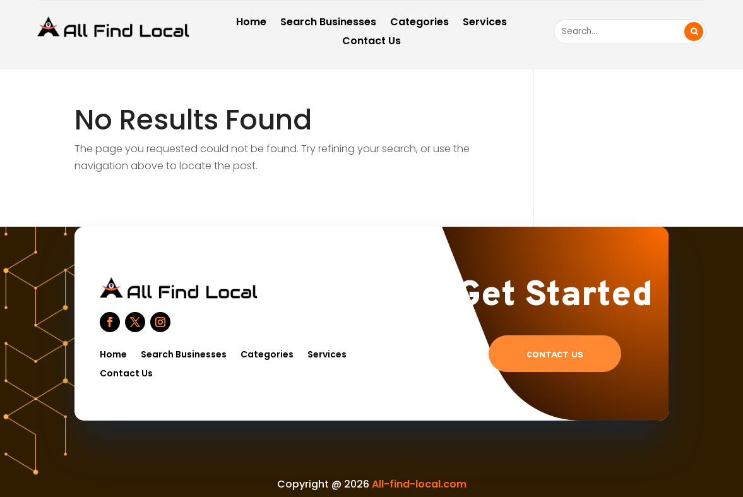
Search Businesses (328, 23)
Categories (419, 23)
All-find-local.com (419, 484)
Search (693, 31)
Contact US (554, 355)
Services (485, 23)
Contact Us (371, 42)
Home (251, 23)
